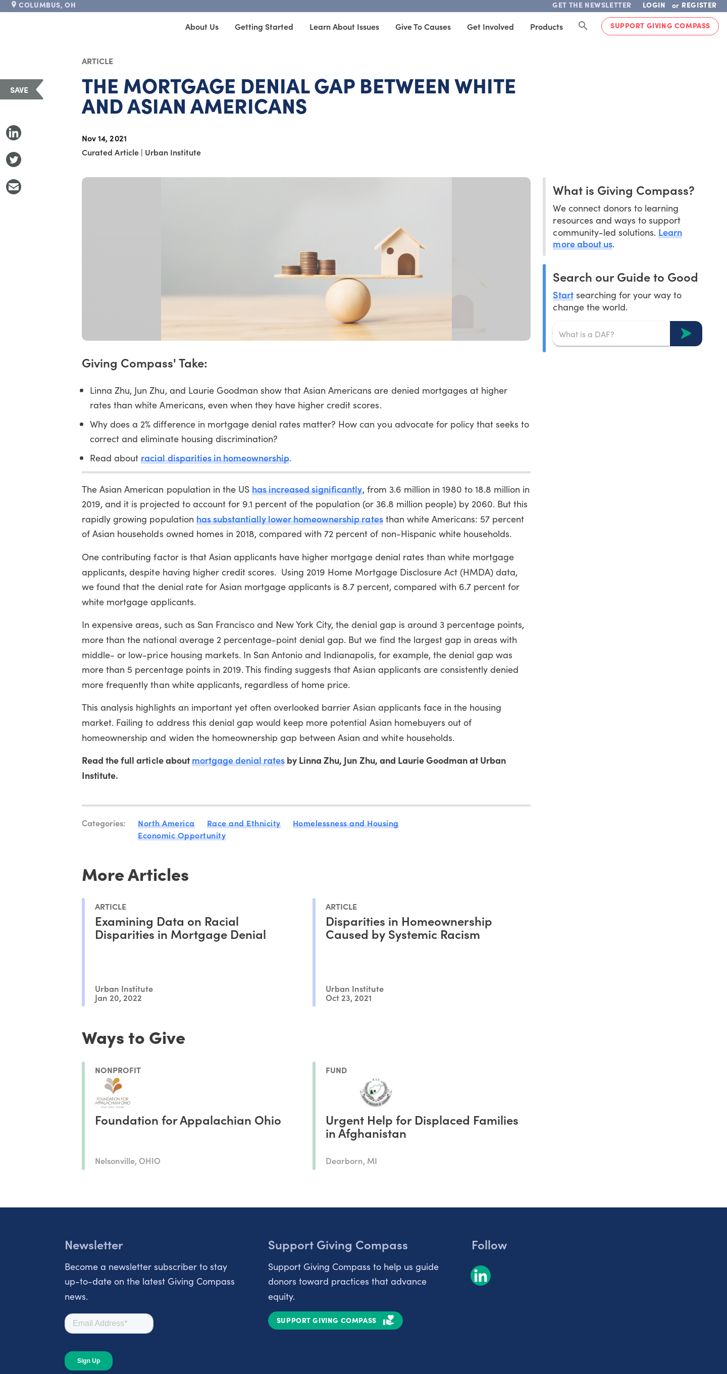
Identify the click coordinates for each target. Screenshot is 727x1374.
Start (563, 294)
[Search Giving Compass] (583, 26)
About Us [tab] (202, 26)
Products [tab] (546, 26)
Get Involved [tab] (490, 26)
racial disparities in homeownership (215, 457)
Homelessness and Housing (346, 822)
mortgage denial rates (238, 760)
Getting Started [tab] (264, 26)
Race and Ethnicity (244, 822)
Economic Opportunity (182, 834)
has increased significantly (307, 489)
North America (166, 822)
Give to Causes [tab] (423, 26)
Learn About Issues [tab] (344, 26)
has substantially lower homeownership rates (289, 518)
